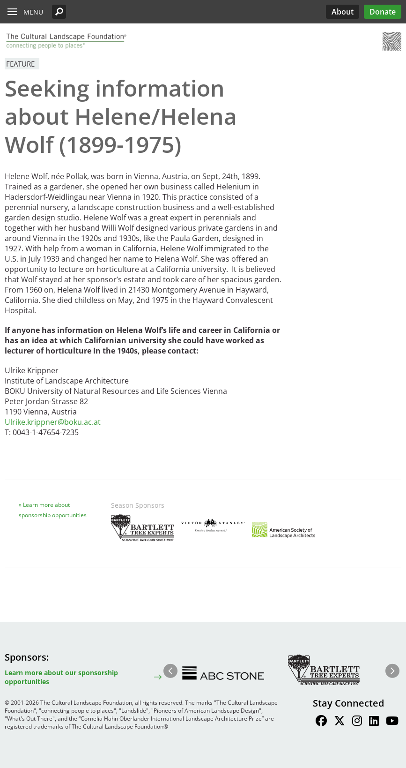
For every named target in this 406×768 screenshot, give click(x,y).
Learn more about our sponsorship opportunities (61, 677)
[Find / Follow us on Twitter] (339, 722)
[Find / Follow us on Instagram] (357, 722)
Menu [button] (33, 12)
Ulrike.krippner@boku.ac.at (53, 422)
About (343, 12)
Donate (382, 12)
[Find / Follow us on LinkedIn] (374, 722)
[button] (59, 12)
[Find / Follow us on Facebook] (321, 722)
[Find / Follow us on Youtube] (392, 722)
